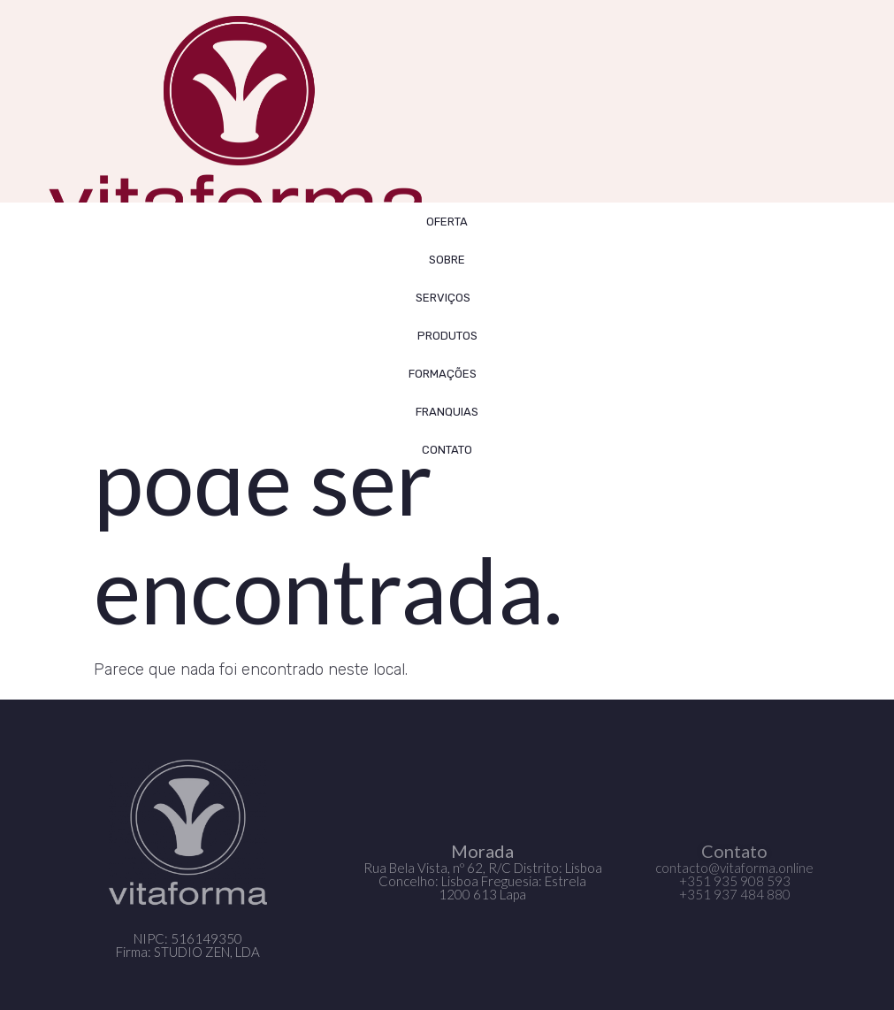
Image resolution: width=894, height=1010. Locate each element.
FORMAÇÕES (447, 373)
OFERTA (447, 221)
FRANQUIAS (447, 411)
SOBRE (447, 259)
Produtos (447, 335)
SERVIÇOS (447, 297)
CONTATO (447, 449)
